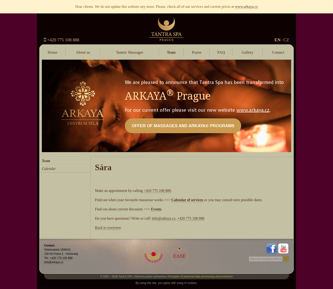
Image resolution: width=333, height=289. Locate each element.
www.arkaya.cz (246, 7)
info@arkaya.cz (163, 218)
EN (277, 39)
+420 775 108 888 (61, 39)
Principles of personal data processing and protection (200, 276)
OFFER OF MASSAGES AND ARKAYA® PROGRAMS (183, 125)
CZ (286, 39)
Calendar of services (187, 200)
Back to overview (108, 228)
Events (156, 209)
